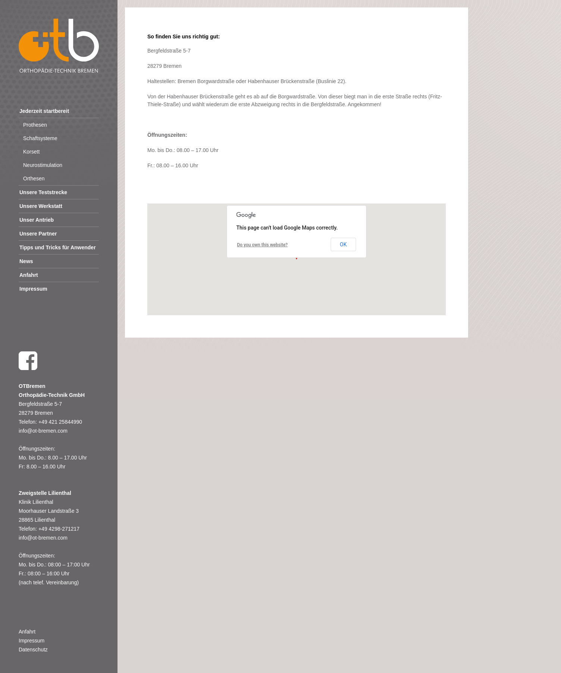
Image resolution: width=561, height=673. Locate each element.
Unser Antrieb (36, 220)
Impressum (33, 289)
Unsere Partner (38, 234)
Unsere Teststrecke (43, 192)
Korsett (31, 152)
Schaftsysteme (40, 138)
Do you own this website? (262, 244)
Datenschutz (33, 650)
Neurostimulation (42, 165)
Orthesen (34, 178)
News (26, 261)
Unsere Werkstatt (40, 206)
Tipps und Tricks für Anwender (57, 247)
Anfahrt (28, 275)
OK (343, 244)
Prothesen (35, 125)
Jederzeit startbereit (44, 111)
